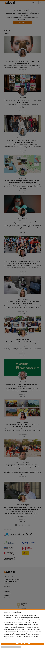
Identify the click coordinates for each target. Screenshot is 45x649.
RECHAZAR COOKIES (11, 647)
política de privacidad (11, 639)
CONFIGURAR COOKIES (33, 647)
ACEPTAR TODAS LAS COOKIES (22, 644)
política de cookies (27, 636)
